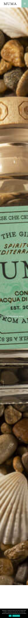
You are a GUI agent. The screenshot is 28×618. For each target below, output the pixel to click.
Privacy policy (16, 615)
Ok (10, 615)
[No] (26, 613)
